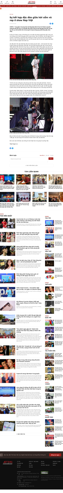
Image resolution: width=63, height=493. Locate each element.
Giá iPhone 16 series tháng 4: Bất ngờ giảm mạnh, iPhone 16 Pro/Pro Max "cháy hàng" (28, 303)
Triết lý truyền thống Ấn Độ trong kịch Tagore (59, 309)
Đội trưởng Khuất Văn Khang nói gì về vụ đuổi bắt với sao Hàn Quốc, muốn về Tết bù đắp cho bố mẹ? (58, 323)
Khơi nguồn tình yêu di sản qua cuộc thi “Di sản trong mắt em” (22, 204)
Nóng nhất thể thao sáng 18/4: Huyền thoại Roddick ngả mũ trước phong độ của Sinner (27, 248)
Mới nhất (47, 155)
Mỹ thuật (34, 6)
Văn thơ (19, 6)
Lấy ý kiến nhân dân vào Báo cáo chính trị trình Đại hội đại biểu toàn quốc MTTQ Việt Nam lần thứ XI (28, 406)
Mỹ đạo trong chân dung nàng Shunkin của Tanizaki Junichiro (28, 360)
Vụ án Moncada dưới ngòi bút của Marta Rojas (58, 302)
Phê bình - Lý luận (56, 461)
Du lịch (39, 6)
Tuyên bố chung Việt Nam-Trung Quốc (28, 373)
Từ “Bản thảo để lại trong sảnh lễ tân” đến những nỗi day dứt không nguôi (59, 362)
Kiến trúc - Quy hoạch (11, 6)
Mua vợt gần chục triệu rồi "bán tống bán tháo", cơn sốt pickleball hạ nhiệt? (28, 261)
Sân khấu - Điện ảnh (51, 6)
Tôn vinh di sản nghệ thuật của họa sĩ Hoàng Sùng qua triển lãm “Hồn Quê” (55, 204)
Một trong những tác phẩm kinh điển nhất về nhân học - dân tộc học (59, 376)
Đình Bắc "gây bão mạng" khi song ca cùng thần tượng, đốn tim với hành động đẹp (59, 329)
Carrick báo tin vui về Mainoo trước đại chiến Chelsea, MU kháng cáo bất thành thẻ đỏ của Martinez (28, 220)
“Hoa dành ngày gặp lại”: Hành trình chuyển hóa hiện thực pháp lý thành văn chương (28, 330)
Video (47, 384)
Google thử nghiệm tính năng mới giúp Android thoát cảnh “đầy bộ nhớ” (28, 422)
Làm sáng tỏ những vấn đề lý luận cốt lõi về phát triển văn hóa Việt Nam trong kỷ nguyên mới (28, 389)
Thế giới (24, 6)
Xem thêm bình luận (32, 165)
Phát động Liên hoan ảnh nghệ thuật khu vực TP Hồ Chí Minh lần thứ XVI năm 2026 (58, 422)
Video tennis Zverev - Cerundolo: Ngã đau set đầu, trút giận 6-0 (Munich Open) (28, 288)
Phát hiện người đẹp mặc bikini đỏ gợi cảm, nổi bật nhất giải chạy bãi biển (27, 233)
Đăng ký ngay (55, 455)
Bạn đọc (59, 6)
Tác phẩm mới (50, 351)
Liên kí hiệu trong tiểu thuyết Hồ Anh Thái (59, 276)
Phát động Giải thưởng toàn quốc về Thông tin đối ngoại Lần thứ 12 (27, 274)
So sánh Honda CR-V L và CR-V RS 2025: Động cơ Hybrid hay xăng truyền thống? (59, 388)
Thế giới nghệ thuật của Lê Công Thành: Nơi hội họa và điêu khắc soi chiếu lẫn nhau (55, 187)
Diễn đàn (31, 467)
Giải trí (48, 317)
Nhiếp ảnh (49, 417)
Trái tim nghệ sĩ (58, 260)
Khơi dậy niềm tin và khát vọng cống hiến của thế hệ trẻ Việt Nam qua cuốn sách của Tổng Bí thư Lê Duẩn (59, 370)
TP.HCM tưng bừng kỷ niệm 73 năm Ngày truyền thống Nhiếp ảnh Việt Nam (59, 443)
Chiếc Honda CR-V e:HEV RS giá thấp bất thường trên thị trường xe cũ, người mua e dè (28, 316)
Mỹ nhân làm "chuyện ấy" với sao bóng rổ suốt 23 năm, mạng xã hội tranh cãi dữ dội (28, 347)
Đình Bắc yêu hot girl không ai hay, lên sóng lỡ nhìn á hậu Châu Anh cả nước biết (58, 336)
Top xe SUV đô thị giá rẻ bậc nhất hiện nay (58, 401)
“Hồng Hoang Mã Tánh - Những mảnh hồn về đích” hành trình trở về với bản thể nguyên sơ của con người (23, 187)
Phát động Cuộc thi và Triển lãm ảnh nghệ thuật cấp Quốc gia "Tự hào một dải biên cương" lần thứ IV (59, 429)
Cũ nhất (51, 155)
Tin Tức (3, 6)
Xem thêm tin (21, 434)
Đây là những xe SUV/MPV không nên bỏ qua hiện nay (58, 395)
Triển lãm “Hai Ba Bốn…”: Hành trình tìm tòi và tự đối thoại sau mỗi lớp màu (38, 187)
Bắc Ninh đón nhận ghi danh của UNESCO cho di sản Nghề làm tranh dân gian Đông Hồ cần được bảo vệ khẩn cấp (7, 205)
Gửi (50, 158)
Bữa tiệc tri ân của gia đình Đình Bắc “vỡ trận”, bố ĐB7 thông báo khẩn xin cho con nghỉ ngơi (59, 344)
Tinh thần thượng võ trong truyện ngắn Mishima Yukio (58, 296)
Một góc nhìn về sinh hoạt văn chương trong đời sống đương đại (58, 270)
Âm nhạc (44, 6)
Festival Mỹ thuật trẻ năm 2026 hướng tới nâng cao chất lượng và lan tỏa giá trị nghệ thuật (7, 187)
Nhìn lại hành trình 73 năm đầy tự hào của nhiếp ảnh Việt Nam (59, 435)
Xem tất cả (42, 155)
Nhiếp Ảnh (29, 6)
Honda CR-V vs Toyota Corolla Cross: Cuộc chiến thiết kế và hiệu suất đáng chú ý (58, 410)
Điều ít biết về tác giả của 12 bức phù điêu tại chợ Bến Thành (39, 204)
